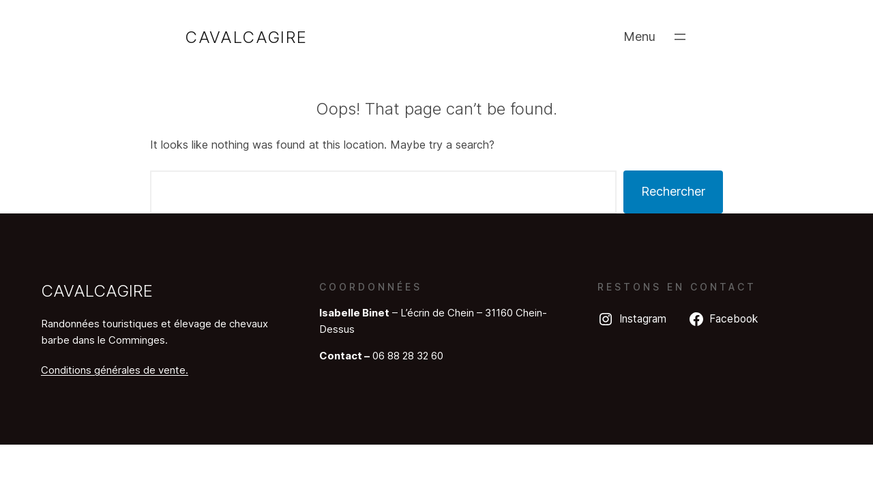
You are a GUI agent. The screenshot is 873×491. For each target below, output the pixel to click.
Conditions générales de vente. (114, 369)
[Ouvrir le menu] (680, 37)
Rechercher (673, 191)
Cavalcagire (246, 37)
